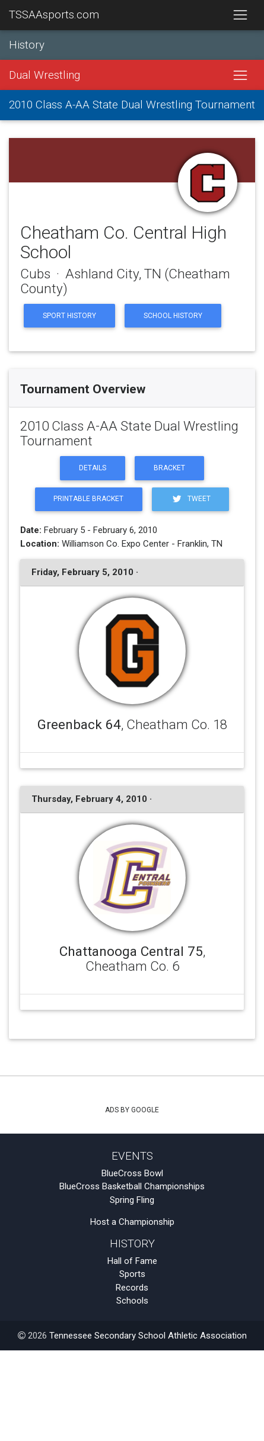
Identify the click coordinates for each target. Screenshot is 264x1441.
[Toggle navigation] (240, 15)
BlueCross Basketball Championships (132, 1186)
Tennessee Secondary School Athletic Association (148, 1335)
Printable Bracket (88, 499)
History (26, 45)
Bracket (169, 468)
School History (173, 316)
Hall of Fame (132, 1261)
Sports (132, 1274)
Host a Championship (132, 1222)
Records (132, 1287)
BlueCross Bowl (132, 1173)
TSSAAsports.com (54, 14)
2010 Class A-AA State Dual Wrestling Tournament (132, 104)
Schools (132, 1300)
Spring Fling (132, 1200)
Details (92, 468)
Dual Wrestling (44, 75)
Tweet (190, 499)
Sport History (69, 316)
